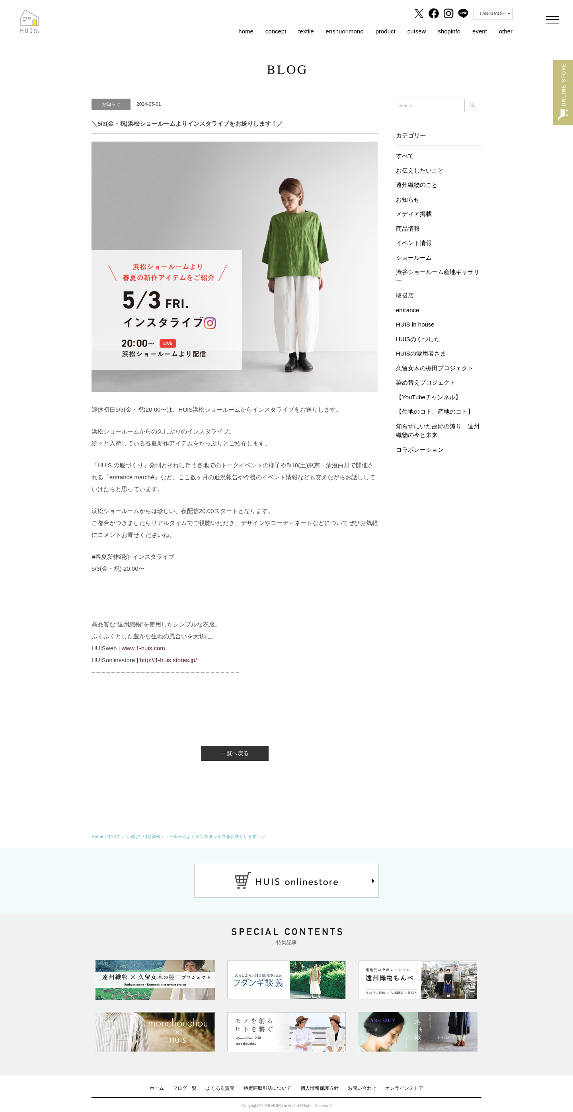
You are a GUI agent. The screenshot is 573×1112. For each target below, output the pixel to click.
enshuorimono (345, 31)
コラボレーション (420, 449)
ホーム (157, 1088)
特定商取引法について (267, 1088)
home (245, 31)
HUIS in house (415, 324)
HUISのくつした (418, 339)
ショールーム (414, 257)
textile (306, 31)
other (506, 31)
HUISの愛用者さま (421, 353)
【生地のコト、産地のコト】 (435, 411)
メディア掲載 (414, 213)
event (479, 31)
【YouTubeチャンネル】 (428, 397)
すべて (405, 155)
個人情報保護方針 (319, 1088)
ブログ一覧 (185, 1088)
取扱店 (405, 295)
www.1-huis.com (143, 648)
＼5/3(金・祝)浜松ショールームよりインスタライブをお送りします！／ (195, 836)
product (386, 31)
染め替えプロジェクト (426, 382)
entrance (407, 310)
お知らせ (408, 199)
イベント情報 (414, 242)
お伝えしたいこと (420, 170)
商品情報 (408, 228)
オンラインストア (404, 1088)
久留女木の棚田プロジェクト (435, 368)
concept (275, 31)
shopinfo (449, 31)
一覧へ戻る (235, 753)
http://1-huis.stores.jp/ (168, 660)
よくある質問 (220, 1088)
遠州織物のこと (417, 184)
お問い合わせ (362, 1088)
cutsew (416, 31)
